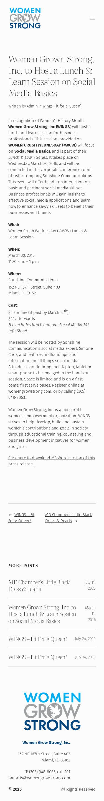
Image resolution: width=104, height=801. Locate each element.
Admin (32, 106)
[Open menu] (92, 18)
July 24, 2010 (85, 638)
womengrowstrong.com (29, 391)
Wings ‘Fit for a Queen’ (61, 106)
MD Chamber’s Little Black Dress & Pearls (39, 585)
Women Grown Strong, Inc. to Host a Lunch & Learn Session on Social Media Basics (42, 614)
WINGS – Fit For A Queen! (37, 639)
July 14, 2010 (85, 657)
